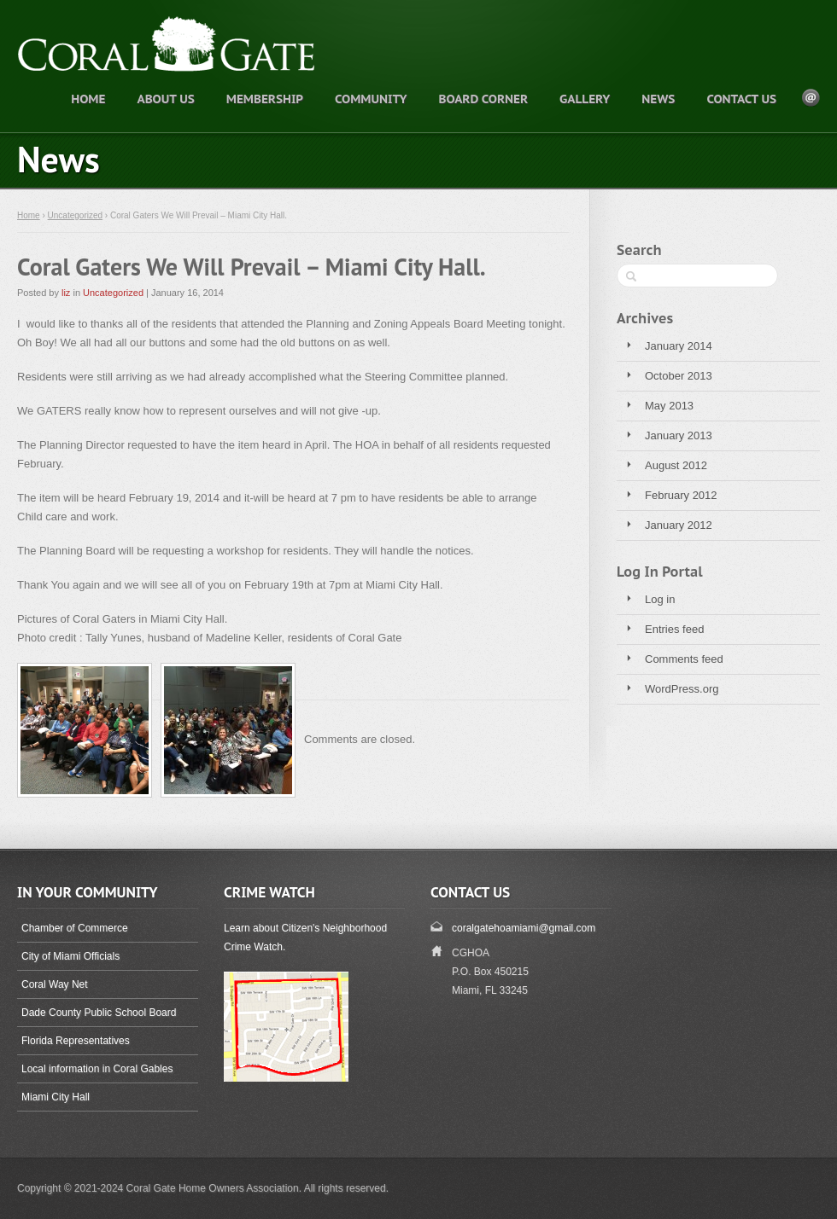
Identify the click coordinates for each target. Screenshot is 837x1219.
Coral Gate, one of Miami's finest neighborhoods (209, 65)
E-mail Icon (811, 98)
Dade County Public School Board (98, 1013)
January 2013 (678, 435)
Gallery (584, 99)
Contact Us (741, 99)
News (658, 99)
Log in (660, 599)
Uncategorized (75, 215)
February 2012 (681, 495)
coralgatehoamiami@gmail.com (523, 928)
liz (65, 292)
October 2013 (678, 375)
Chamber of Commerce (74, 928)
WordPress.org (681, 688)
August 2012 (676, 465)
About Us (165, 99)
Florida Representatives (75, 1041)
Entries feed (674, 629)
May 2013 (669, 405)
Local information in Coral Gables (97, 1069)
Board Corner (483, 99)
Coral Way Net (54, 984)
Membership (264, 99)
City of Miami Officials (70, 956)
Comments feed (684, 659)
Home (88, 99)
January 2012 (678, 525)
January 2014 (678, 346)
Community (371, 99)
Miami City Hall (55, 1097)
